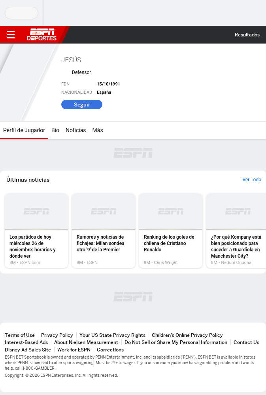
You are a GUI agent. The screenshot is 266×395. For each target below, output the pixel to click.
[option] (36, 231)
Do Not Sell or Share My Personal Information (176, 342)
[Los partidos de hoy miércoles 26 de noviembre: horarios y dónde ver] (36, 231)
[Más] (109, 130)
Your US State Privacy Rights (112, 335)
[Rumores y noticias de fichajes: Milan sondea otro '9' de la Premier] (103, 231)
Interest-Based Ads (26, 342)
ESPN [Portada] (41, 34)
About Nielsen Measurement (86, 342)
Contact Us (246, 342)
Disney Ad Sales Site (28, 350)
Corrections (110, 350)
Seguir (82, 104)
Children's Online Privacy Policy (187, 335)
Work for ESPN (74, 350)
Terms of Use (20, 335)
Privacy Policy (57, 335)
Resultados (247, 35)
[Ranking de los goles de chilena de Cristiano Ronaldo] (170, 231)
